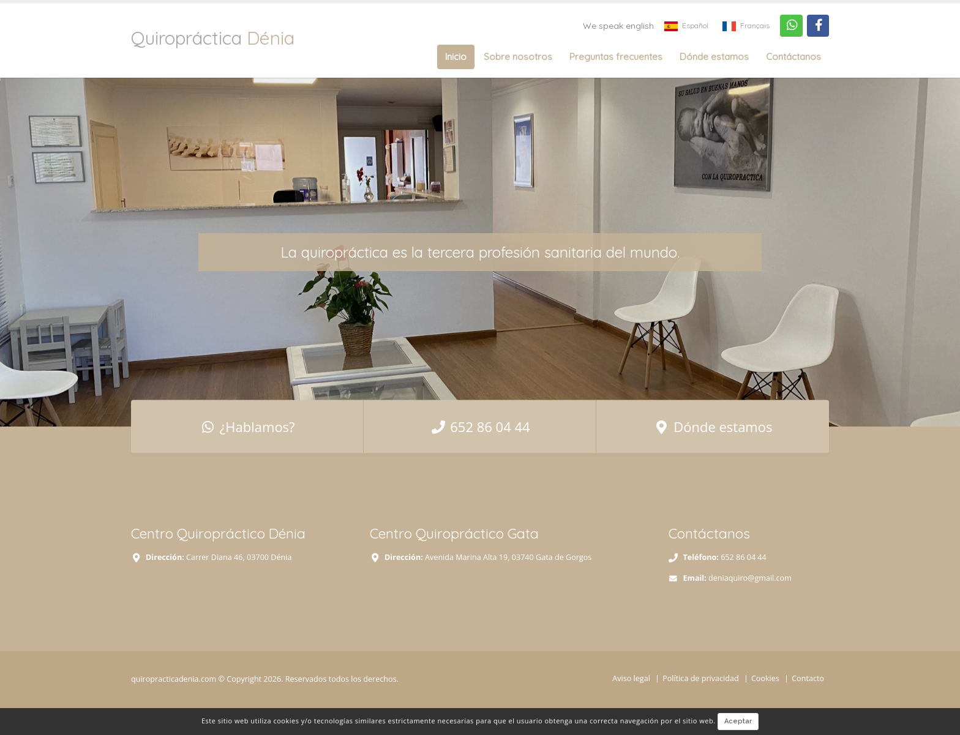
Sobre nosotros (518, 56)
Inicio (456, 56)
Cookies (765, 678)
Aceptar (738, 721)
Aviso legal (631, 678)
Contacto (808, 678)
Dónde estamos (714, 56)
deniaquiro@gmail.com (750, 578)
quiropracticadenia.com (173, 679)
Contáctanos (793, 56)
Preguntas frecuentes (615, 56)
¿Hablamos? (247, 426)
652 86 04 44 (480, 426)
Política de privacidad (700, 678)
